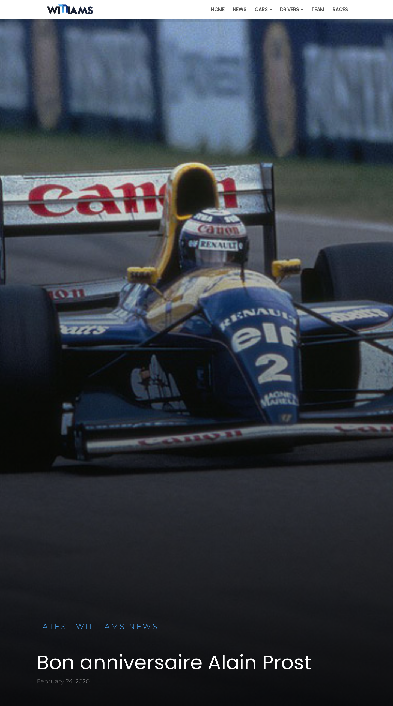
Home (218, 9)
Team (317, 9)
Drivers (291, 9)
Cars (263, 9)
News (239, 9)
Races (340, 9)
